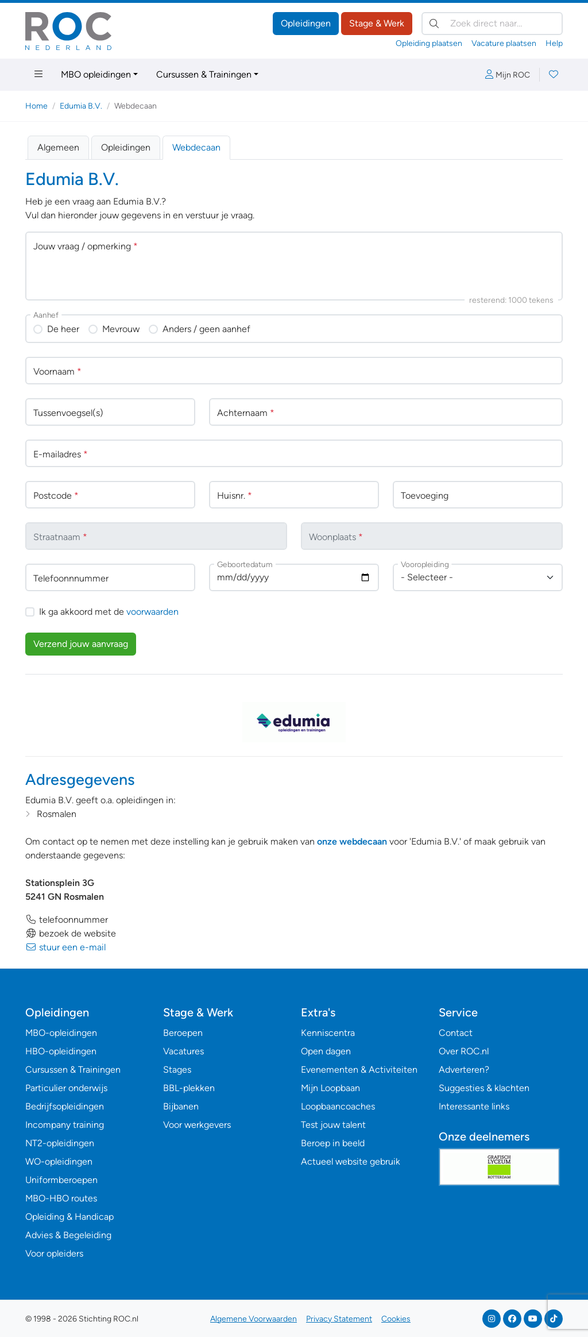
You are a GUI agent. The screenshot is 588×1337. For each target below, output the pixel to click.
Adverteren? (464, 1069)
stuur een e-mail (65, 947)
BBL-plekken (189, 1087)
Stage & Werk (376, 23)
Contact (456, 1032)
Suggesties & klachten (484, 1087)
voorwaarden (152, 611)
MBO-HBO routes (61, 1198)
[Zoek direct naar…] (492, 23)
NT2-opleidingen (59, 1143)
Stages (177, 1069)
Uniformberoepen (61, 1179)
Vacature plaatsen (503, 43)
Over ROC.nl (464, 1051)
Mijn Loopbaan (330, 1087)
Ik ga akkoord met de (109, 611)
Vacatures (183, 1051)
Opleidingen (306, 23)
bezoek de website (70, 933)
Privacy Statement (339, 1319)
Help (554, 43)
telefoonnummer (66, 919)
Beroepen (183, 1032)
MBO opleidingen (96, 74)
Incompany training (64, 1124)
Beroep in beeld (333, 1143)
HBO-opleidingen (60, 1051)
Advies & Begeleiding (68, 1235)
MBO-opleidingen (61, 1032)
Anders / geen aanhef (206, 328)
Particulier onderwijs (66, 1087)
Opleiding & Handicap (69, 1216)
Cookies (396, 1319)
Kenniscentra (328, 1032)
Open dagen (326, 1051)
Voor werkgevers (197, 1124)
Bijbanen (181, 1106)
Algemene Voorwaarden (253, 1319)
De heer (63, 328)
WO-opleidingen (58, 1161)
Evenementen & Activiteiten (359, 1069)
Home (36, 106)
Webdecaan (196, 147)
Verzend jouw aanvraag (80, 643)
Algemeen (58, 147)
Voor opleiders (54, 1253)
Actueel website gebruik (350, 1161)
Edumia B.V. (81, 106)
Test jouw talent (333, 1124)
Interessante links (474, 1106)
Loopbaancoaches (338, 1106)
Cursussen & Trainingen (204, 74)
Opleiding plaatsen (429, 43)
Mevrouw (121, 328)
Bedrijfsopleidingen (64, 1106)
